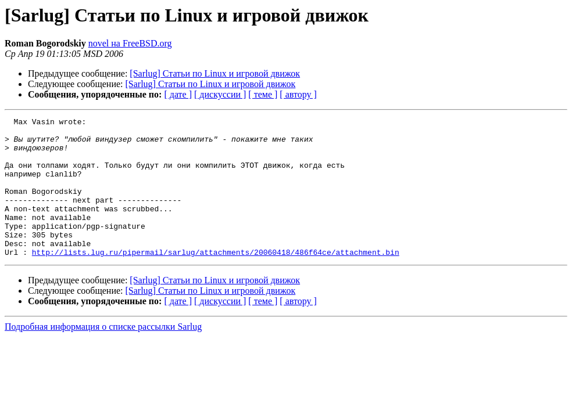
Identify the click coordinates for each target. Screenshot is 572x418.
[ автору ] (298, 94)
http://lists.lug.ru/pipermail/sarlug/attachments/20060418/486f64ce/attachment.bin (215, 280)
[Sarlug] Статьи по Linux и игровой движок (215, 73)
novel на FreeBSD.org (130, 43)
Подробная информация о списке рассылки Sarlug (103, 354)
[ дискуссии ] (220, 94)
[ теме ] (262, 94)
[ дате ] (178, 94)
